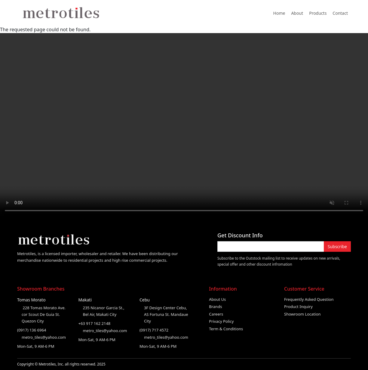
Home (279, 13)
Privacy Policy (221, 321)
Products (318, 13)
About (297, 13)
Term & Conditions (226, 328)
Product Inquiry (298, 306)
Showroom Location (302, 314)
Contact (340, 13)
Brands (215, 306)
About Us (217, 299)
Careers (216, 314)
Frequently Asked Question (309, 299)
